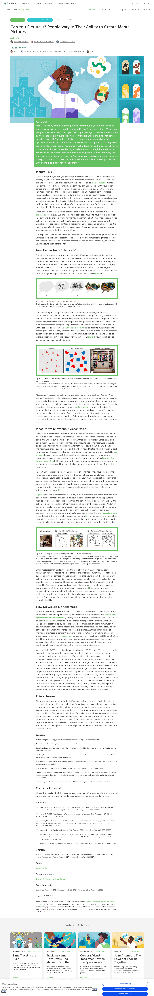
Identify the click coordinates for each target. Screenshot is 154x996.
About (147, 9)
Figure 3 (39, 495)
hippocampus (66, 636)
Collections (106, 9)
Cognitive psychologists (73, 328)
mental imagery (99, 183)
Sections (135, 9)
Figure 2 (91, 337)
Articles (92, 9)
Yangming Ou (41, 868)
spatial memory (110, 513)
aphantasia (41, 215)
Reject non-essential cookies (125, 989)
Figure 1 (97, 273)
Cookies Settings (125, 984)
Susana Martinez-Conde (55, 879)
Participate (121, 9)
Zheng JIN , (40, 879)
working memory (82, 407)
